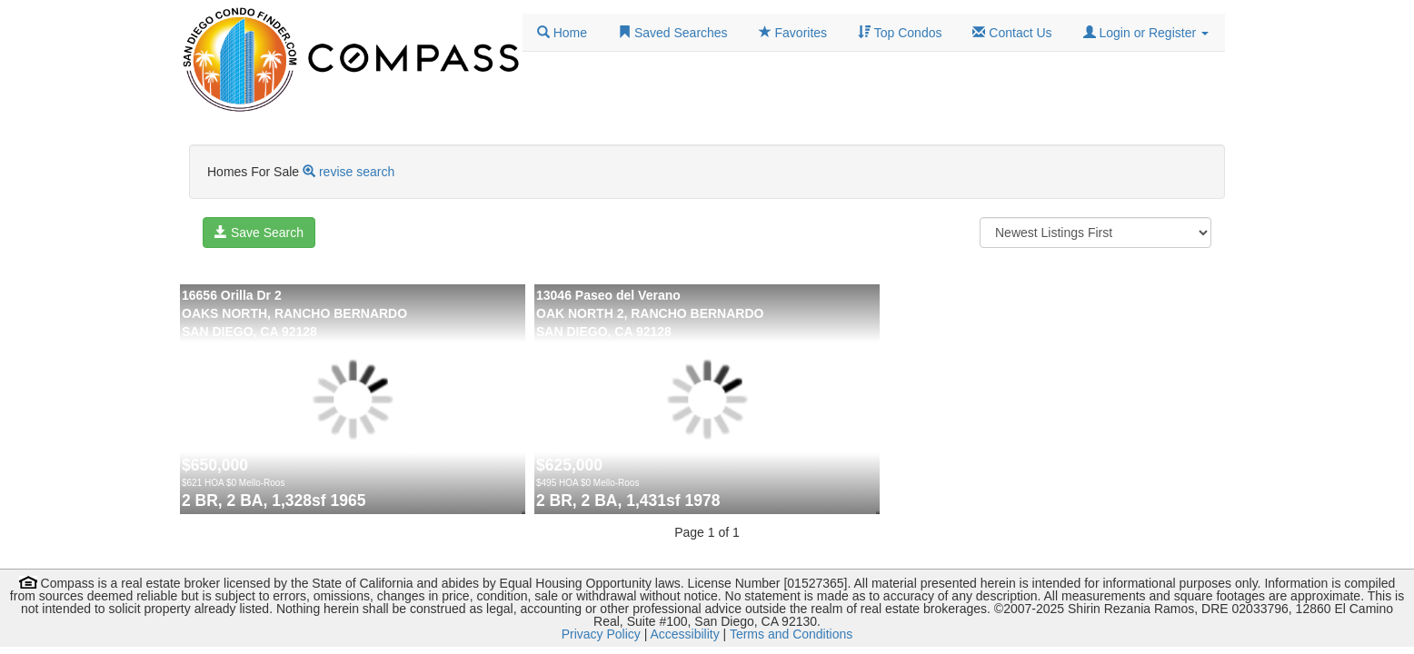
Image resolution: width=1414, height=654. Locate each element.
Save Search (259, 232)
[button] (1146, 33)
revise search (356, 171)
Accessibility (684, 634)
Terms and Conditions (791, 634)
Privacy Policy (601, 634)
